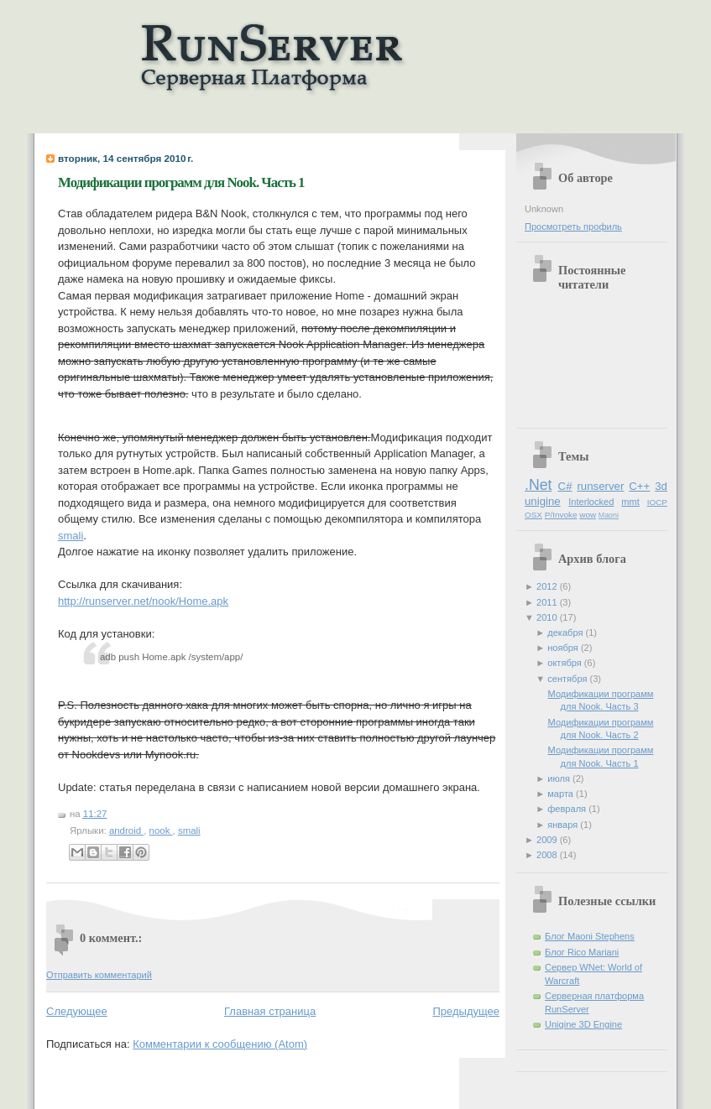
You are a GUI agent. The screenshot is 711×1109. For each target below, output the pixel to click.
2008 (548, 855)
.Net (538, 484)
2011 (548, 602)
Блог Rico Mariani (582, 952)
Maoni (609, 515)
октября (565, 663)
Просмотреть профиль (573, 226)
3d (661, 486)
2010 (548, 617)
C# (565, 486)
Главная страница (270, 1011)
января (563, 825)
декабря (566, 632)
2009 (548, 840)
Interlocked (591, 502)
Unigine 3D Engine (583, 1024)
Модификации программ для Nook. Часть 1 (181, 182)
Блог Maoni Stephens (590, 936)
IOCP (657, 502)
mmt (630, 502)
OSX (533, 514)
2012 (548, 586)
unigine (543, 501)
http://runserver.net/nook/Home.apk (143, 601)
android (126, 830)
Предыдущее (465, 1011)
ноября (564, 648)
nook (161, 830)
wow (587, 514)
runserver (600, 486)
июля (559, 778)
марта (561, 794)
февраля (567, 809)
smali (70, 535)
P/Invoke (561, 514)
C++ (639, 486)
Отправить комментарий (99, 975)
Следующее (76, 1011)
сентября (568, 679)
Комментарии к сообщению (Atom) (220, 1044)
